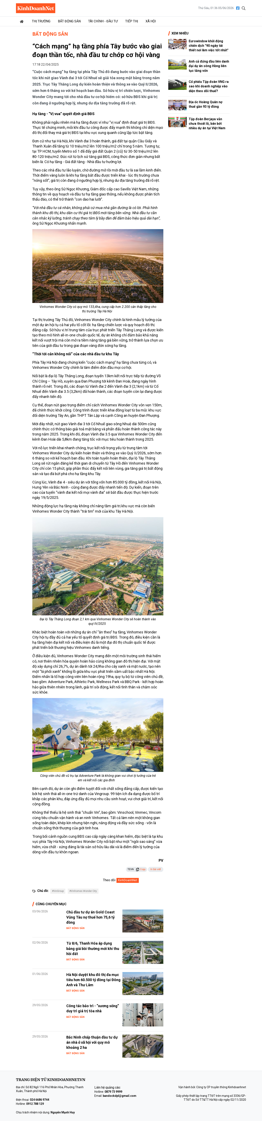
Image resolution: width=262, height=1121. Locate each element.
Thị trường (41, 21)
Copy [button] (141, 869)
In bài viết (155, 869)
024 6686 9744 (39, 1099)
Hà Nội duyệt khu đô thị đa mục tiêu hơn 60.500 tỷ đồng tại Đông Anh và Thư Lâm (93, 979)
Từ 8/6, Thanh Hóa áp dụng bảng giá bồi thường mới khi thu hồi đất (92, 948)
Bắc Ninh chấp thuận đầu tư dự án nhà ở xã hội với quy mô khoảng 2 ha (92, 1042)
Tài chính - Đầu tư (103, 21)
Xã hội (151, 21)
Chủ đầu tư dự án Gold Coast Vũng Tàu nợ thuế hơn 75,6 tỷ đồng (90, 917)
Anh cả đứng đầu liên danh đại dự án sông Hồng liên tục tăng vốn (209, 66)
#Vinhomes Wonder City (83, 891)
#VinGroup (58, 891)
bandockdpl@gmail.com (119, 1095)
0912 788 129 (35, 1103)
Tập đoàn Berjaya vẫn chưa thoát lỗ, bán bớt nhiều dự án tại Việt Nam (207, 123)
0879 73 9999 (113, 1091)
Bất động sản (69, 21)
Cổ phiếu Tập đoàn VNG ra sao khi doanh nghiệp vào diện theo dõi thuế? (209, 86)
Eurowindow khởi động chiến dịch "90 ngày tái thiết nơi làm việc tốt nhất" (208, 45)
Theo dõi (109, 880)
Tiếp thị (131, 21)
